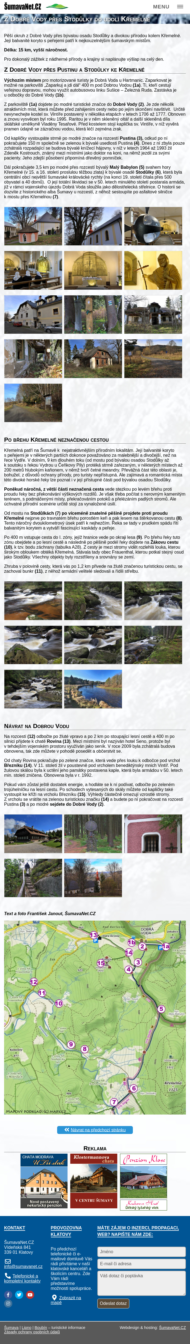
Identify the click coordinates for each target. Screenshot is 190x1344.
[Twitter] (19, 1295)
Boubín (41, 1327)
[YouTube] (30, 1295)
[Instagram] (8, 1303)
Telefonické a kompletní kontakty (22, 1278)
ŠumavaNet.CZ (172, 1327)
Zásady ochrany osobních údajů (32, 1332)
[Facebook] (8, 1295)
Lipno (26, 1327)
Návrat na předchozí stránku (98, 1129)
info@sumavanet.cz (23, 1266)
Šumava (11, 1327)
